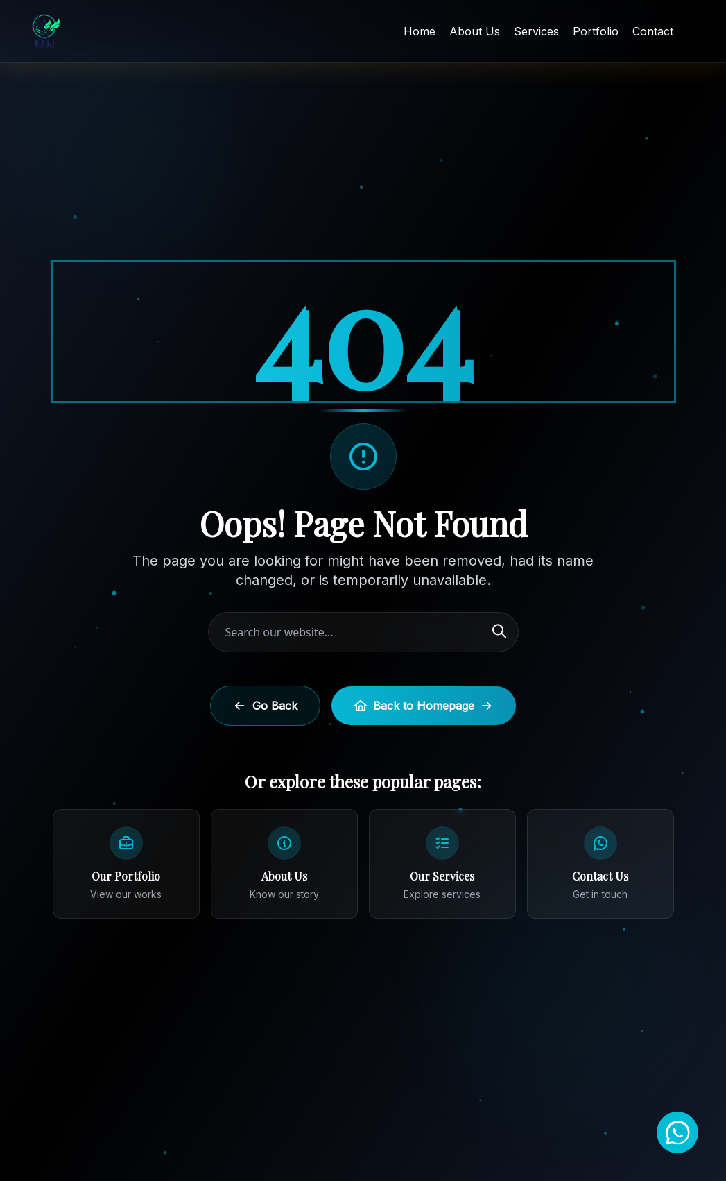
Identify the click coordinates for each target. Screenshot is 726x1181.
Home (419, 31)
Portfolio (596, 31)
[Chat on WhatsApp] (677, 1132)
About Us (474, 31)
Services (536, 31)
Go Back (265, 706)
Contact (652, 31)
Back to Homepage (424, 706)
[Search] (499, 632)
